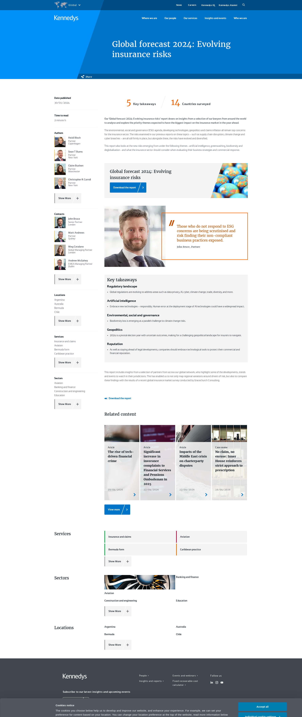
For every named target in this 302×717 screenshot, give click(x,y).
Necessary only (262, 708)
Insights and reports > (151, 651)
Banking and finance (187, 563)
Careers (192, 5)
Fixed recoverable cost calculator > (185, 653)
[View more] (117, 496)
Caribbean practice (188, 536)
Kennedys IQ (208, 5)
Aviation (183, 523)
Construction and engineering (120, 570)
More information (66, 710)
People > (144, 645)
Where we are (149, 18)
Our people (170, 18)
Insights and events (215, 18)
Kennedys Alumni (228, 5)
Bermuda (109, 604)
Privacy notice (174, 700)
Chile (178, 604)
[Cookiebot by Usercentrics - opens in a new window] (33, 710)
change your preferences (75, 700)
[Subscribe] (76, 672)
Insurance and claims (117, 523)
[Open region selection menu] (67, 5)
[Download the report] (128, 187)
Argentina (109, 596)
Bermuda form (114, 536)
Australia (181, 596)
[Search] (243, 5)
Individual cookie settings (262, 698)
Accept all (263, 688)
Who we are (240, 18)
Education (181, 570)
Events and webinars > (185, 645)
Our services (190, 18)
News (179, 5)
